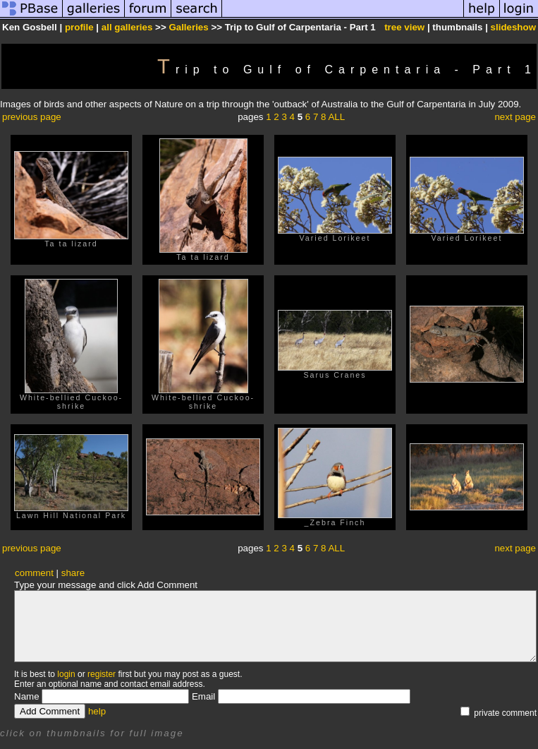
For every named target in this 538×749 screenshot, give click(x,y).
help (97, 711)
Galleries (188, 27)
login (66, 674)
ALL (336, 117)
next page (515, 117)
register (101, 674)
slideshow (513, 27)
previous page (31, 117)
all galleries (127, 27)
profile (79, 27)
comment (34, 573)
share (73, 573)
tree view (404, 27)
